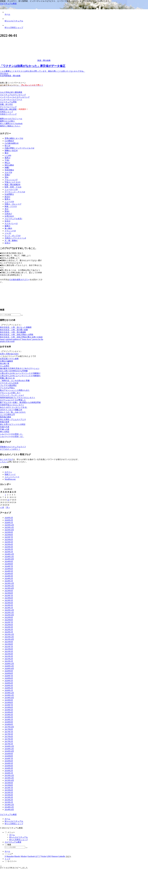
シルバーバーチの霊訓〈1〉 (11, 434)
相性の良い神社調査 (8, 109)
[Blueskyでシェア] (17, 856)
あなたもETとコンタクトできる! (13, 407)
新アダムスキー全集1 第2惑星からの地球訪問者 (20, 402)
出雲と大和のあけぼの (9, 354)
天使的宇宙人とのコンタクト (12, 405)
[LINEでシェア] (49, 856)
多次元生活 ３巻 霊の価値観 (13, 332)
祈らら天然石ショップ (14, 824)
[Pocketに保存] (43, 856)
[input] (10, 315)
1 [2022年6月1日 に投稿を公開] (5, 495)
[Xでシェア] (5, 856)
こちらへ (3, 462)
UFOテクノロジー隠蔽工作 (11, 410)
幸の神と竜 (4, 363)
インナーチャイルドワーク (11, 100)
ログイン (8, 472)
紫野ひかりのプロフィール (11, 119)
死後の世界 (4, 422)
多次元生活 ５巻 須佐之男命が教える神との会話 (21, 337)
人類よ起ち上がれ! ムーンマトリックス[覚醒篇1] (20, 373)
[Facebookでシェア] (31, 856)
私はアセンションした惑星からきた (15, 390)
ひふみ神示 (4, 366)
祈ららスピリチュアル (14, 821)
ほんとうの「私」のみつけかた (13, 412)
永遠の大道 (4, 427)
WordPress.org (10, 479)
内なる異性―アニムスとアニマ (13, 419)
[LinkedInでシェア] (61, 856)
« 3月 (2, 507)
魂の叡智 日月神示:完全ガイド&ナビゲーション (19, 368)
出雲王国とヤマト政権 (9, 359)
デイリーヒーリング (8, 107)
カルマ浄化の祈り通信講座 (11, 92)
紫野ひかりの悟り (7, 121)
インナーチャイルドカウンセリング (15, 97)
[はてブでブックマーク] (38, 856)
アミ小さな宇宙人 (7, 388)
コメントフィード (12, 477)
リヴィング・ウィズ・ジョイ (12, 395)
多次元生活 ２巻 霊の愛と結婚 (14, 330)
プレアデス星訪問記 (8, 385)
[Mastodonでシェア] (10, 856)
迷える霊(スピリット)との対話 (12, 424)
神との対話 (4, 432)
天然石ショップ (6, 112)
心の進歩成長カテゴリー (19, 280)
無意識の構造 (5, 417)
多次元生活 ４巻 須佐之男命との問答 (16, 335)
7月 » (8, 507)
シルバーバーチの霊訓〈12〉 (12, 436)
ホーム (7, 819)
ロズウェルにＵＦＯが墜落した (13, 400)
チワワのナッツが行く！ (10, 449)
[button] (22, 315)
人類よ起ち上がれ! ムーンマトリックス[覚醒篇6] (20, 376)
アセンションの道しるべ (10, 393)
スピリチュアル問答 (8, 102)
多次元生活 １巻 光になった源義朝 (15, 327)
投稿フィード (10, 474)
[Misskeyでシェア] (24, 856)
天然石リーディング (8, 114)
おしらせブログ (6, 459)
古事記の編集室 (6, 361)
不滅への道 (4, 429)
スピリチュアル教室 (13, 842)
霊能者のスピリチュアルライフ (13, 447)
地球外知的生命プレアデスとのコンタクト (17, 398)
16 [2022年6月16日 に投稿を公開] (8, 500)
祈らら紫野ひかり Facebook (11, 124)
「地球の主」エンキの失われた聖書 (15, 381)
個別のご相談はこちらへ (10, 126)
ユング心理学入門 (7, 415)
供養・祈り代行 (6, 104)
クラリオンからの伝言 (9, 383)
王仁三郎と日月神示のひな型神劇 (14, 371)
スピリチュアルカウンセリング (13, 95)
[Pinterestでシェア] (54, 856)
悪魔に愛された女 (7, 378)
